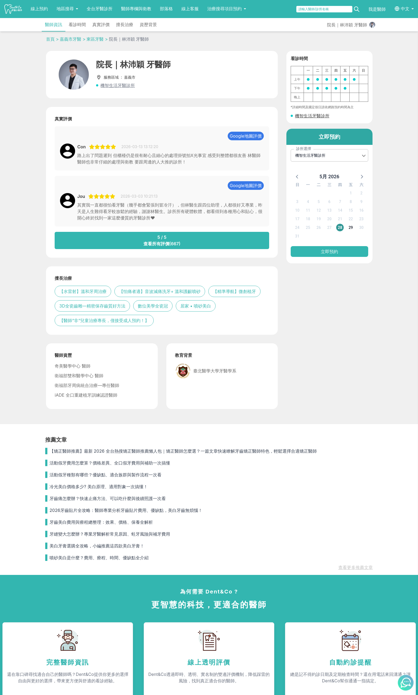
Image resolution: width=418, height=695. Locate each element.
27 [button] (329, 227)
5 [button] (319, 202)
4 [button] (308, 202)
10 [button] (297, 210)
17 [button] (297, 219)
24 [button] (297, 227)
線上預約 (39, 8)
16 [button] (361, 210)
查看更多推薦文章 (355, 454)
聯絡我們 (325, 611)
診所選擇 (303, 148)
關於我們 (222, 611)
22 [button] (351, 219)
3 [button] (297, 202)
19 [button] (319, 219)
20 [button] (329, 219)
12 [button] (319, 210)
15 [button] (351, 210)
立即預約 (329, 251)
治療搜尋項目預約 (226, 8)
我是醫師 (377, 9)
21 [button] (340, 219)
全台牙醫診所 (100, 8)
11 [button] (308, 210)
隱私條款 (117, 640)
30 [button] (361, 227)
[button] (297, 176)
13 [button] (329, 210)
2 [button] (361, 193)
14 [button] (340, 210)
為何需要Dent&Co (125, 621)
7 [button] (340, 202)
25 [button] (308, 227)
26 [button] (319, 227)
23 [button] (361, 219)
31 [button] (297, 236)
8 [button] (351, 202)
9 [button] (361, 202)
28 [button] (340, 227)
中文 (405, 8)
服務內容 (118, 611)
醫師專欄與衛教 (136, 8)
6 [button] (329, 202)
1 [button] (351, 193)
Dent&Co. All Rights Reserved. (216, 685)
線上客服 (190, 8)
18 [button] (308, 219)
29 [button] (351, 227)
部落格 (166, 8)
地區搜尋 (67, 8)
